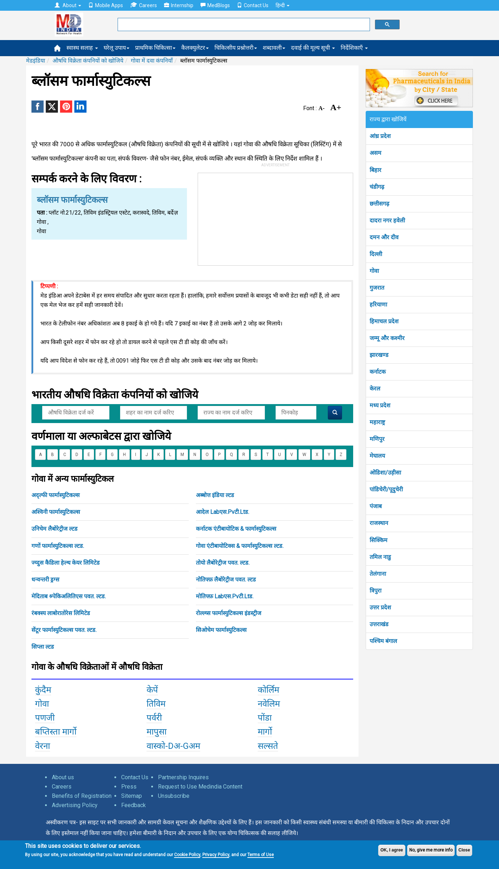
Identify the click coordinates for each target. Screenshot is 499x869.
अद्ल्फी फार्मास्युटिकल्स (55, 495)
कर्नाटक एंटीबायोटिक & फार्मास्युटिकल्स (236, 528)
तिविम (156, 704)
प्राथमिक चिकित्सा (155, 47)
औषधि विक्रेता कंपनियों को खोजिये (88, 60)
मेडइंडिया (35, 60)
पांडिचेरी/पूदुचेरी (386, 489)
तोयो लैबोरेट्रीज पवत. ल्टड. (223, 562)
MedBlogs (215, 5)
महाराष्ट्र (377, 422)
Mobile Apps (105, 5)
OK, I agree (391, 850)
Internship (178, 5)
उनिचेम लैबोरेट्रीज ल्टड (54, 528)
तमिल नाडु (380, 557)
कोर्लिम (268, 690)
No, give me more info (431, 850)
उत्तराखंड (379, 624)
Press (129, 786)
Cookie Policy (187, 854)
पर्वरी (154, 718)
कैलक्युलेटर (195, 47)
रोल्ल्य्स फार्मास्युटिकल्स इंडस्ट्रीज (228, 613)
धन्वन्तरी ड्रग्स (45, 579)
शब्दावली (274, 47)
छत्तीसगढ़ (379, 203)
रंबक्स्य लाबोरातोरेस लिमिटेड (60, 613)
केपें (152, 690)
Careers (143, 5)
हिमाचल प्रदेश (384, 321)
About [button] (68, 5)
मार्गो (265, 732)
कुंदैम (43, 690)
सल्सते (268, 746)
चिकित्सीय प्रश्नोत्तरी (235, 47)
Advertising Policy (75, 805)
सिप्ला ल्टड (42, 646)
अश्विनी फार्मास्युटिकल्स (55, 512)
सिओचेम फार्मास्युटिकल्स (221, 630)
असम (375, 152)
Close (464, 850)
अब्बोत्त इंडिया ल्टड (215, 495)
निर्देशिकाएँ (354, 47)
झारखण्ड (379, 355)
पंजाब (376, 506)
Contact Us (252, 5)
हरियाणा (378, 304)
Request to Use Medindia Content (200, 786)
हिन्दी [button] (283, 5)
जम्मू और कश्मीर (387, 338)
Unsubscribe (173, 795)
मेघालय (377, 455)
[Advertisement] (275, 217)
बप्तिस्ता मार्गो (55, 732)
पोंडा (265, 718)
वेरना (42, 746)
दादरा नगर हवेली (387, 220)
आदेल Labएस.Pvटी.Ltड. (222, 512)
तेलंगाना (378, 573)
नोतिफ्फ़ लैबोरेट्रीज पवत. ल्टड (226, 579)
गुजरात (377, 287)
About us (63, 777)
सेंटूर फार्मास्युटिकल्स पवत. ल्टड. (64, 630)
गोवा (42, 704)
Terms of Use (260, 854)
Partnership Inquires (183, 777)
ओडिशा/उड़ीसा (385, 472)
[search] (243, 24)
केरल (375, 388)
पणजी (45, 718)
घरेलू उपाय (116, 47)
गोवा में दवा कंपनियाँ (152, 60)
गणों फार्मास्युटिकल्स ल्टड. (57, 545)
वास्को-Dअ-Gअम (173, 746)
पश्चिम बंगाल (383, 641)
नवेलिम (269, 704)
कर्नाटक (378, 371)
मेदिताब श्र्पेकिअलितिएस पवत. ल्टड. (68, 596)
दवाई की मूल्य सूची (313, 47)
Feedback (133, 805)
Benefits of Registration (82, 795)
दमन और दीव (384, 237)
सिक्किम (378, 540)
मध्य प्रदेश (380, 405)
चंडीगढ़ (377, 186)
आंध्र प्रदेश (380, 136)
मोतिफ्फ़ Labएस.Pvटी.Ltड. (224, 596)
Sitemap (131, 795)
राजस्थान (379, 523)
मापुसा (157, 732)
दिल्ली (376, 254)
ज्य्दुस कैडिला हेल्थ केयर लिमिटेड (65, 562)
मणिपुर (377, 439)
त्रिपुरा (375, 590)
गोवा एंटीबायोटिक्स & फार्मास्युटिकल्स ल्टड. (239, 545)
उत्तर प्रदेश (380, 607)
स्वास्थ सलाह (82, 47)
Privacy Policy (215, 854)
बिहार (375, 170)
